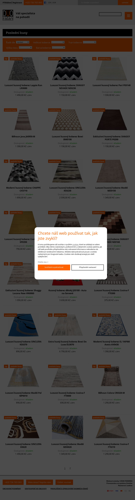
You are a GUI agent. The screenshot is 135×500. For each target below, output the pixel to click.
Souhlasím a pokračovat (54, 267)
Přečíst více (42, 262)
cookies (75, 244)
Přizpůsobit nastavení (87, 267)
